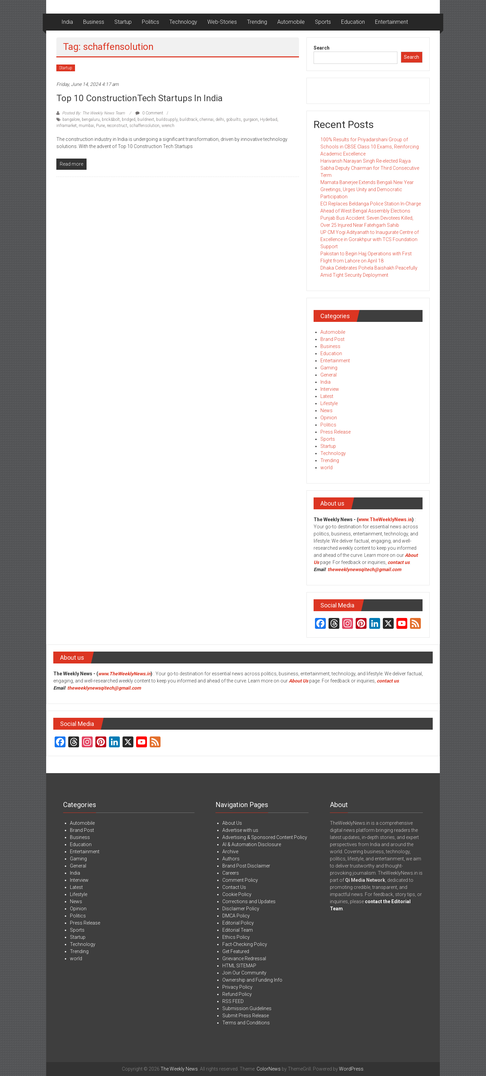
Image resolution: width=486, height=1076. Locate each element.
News (326, 410)
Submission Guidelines (247, 1008)
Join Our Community (244, 972)
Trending (257, 22)
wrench (168, 125)
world (326, 467)
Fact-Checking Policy (244, 944)
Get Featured (235, 951)
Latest (326, 396)
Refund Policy (237, 994)
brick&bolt (111, 119)
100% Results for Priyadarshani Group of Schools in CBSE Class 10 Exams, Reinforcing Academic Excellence (369, 147)
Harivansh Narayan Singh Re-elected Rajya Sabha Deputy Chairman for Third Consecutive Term (369, 168)
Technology (183, 22)
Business (93, 22)
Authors (231, 858)
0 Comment (149, 113)
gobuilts (233, 119)
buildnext (145, 119)
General (328, 375)
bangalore (71, 119)
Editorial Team (237, 930)
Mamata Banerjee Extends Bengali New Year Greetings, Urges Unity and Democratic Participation (367, 189)
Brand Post (332, 339)
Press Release (335, 432)
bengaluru (91, 119)
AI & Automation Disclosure (251, 844)
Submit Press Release (245, 1015)
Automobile (291, 22)
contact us (388, 680)
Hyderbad (268, 119)
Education (353, 22)
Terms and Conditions (246, 1022)
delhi (220, 119)
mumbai (86, 125)
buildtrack (189, 119)
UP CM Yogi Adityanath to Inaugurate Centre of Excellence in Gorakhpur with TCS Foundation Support (369, 239)
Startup (123, 22)
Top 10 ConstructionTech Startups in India (139, 98)
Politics (150, 22)
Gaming (328, 367)
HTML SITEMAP (239, 965)
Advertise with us (240, 830)
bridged (128, 119)
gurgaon (250, 119)
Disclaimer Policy (240, 908)
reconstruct (117, 125)
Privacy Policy (237, 987)
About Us (298, 680)
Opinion (328, 417)
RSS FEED (233, 1001)
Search (322, 48)
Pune (100, 125)
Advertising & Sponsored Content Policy (264, 837)
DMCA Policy (236, 915)
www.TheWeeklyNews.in (385, 519)
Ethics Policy (236, 937)
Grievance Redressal (244, 958)
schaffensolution (144, 125)
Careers (230, 873)
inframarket (66, 125)
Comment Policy (240, 880)
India (67, 22)
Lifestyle (329, 403)
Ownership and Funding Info (252, 980)
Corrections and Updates (249, 901)
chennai (206, 119)
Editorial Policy (238, 923)
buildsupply (166, 119)
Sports (323, 22)
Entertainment (391, 22)
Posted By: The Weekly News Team (93, 113)
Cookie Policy (236, 894)
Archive (230, 851)
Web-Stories (222, 22)
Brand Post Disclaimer (246, 866)
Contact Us (234, 887)
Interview (329, 389)
